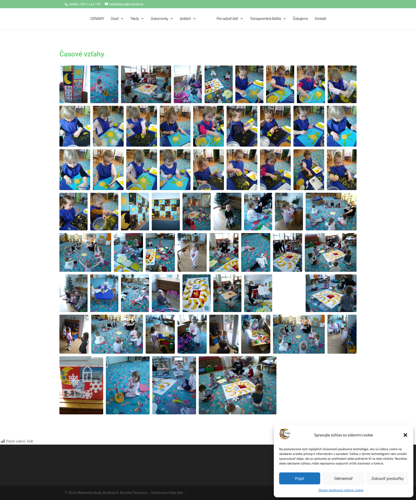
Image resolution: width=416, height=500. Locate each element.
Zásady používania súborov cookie (340, 490)
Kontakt (321, 20)
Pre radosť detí (228, 20)
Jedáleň (184, 20)
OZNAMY (96, 20)
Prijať (299, 478)
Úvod (114, 20)
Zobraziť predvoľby (387, 478)
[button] (405, 435)
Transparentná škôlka (265, 20)
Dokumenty (158, 20)
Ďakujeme (301, 20)
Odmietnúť (343, 478)
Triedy (133, 20)
